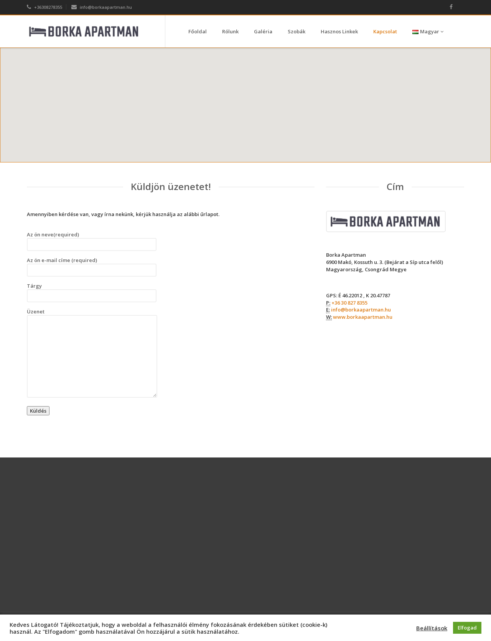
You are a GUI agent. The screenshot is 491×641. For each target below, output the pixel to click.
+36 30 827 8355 (349, 302)
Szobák (296, 31)
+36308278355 (44, 7)
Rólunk (230, 31)
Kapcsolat (385, 31)
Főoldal (197, 31)
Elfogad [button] (467, 627)
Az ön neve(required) (92, 241)
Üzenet (92, 353)
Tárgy (92, 292)
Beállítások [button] (431, 628)
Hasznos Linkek (339, 31)
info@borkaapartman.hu (101, 7)
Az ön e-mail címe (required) (92, 267)
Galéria (263, 31)
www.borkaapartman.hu (362, 316)
